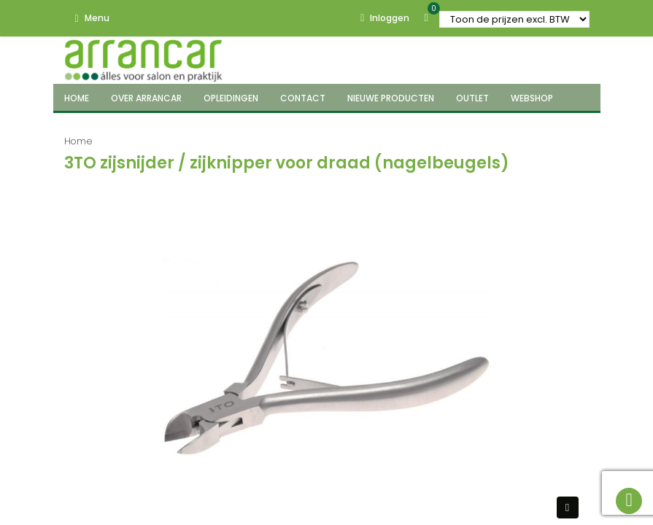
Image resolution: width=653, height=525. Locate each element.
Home (78, 141)
